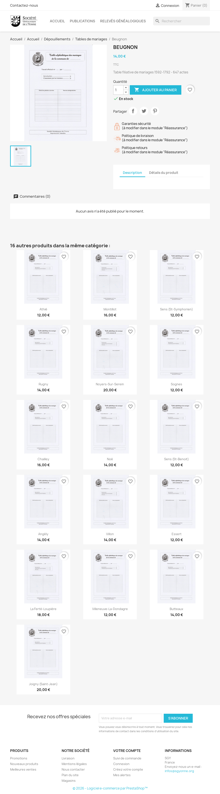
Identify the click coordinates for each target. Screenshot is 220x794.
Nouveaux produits (24, 764)
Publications (82, 21)
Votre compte (127, 750)
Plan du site (70, 775)
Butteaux (176, 609)
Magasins (69, 781)
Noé (110, 459)
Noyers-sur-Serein (110, 384)
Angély (43, 534)
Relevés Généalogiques (123, 21)
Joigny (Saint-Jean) (43, 684)
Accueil (57, 21)
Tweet (144, 111)
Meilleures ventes (23, 769)
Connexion (121, 764)
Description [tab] (132, 172)
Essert (177, 534)
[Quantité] (118, 90)
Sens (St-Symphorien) (176, 309)
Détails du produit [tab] (163, 172)
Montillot (110, 309)
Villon (110, 534)
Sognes (176, 384)
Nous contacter (73, 769)
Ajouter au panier (155, 90)
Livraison (68, 758)
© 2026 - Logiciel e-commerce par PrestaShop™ (110, 788)
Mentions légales (74, 764)
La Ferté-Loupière (43, 609)
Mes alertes (122, 775)
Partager (133, 111)
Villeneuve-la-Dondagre (110, 609)
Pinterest (155, 111)
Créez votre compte (128, 769)
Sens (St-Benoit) (176, 459)
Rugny (43, 384)
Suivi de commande (127, 758)
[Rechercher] (181, 21)
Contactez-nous (24, 5)
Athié (43, 309)
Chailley (43, 459)
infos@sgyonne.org (179, 771)
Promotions (18, 758)
